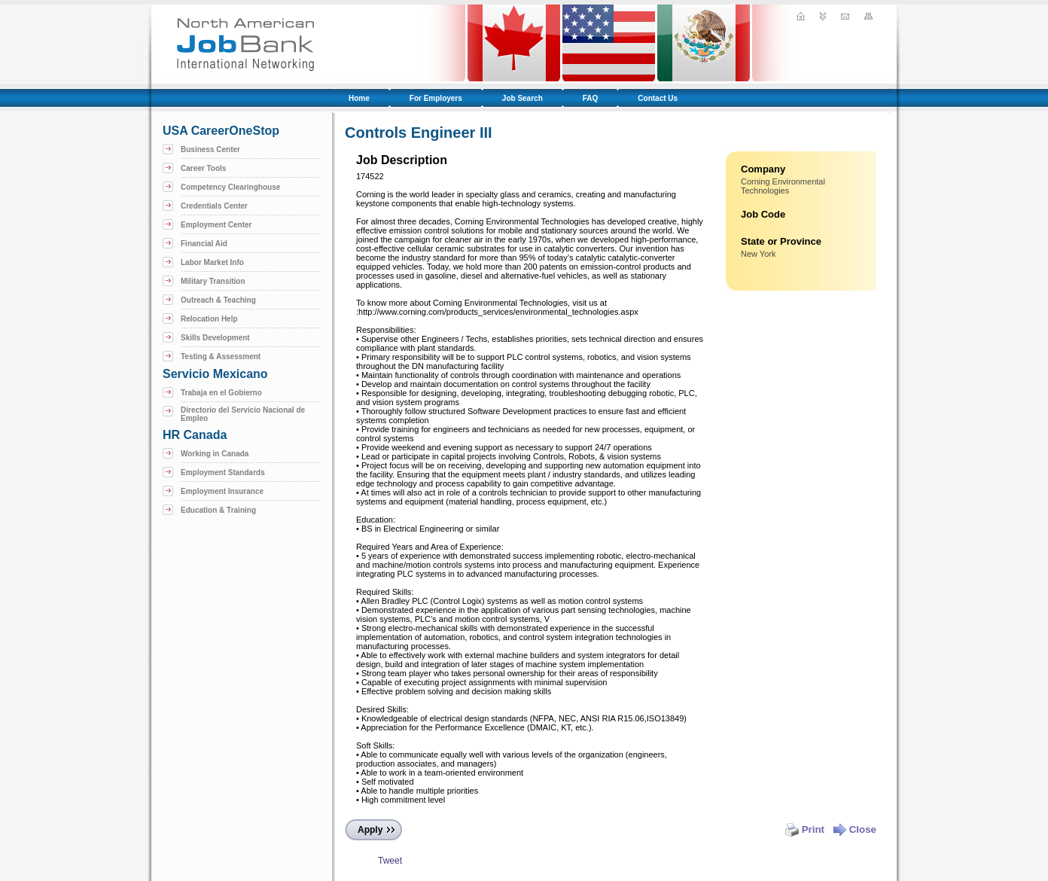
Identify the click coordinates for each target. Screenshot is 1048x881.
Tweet (390, 860)
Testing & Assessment (220, 356)
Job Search (522, 98)
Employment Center (216, 225)
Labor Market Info (212, 262)
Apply (370, 830)
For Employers (436, 98)
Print (804, 829)
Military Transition (213, 281)
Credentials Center (214, 206)
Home (359, 98)
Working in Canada (214, 454)
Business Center (210, 149)
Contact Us (658, 98)
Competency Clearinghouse (230, 187)
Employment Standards (223, 472)
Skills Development (215, 338)
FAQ (591, 98)
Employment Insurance (222, 491)
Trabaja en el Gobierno (221, 393)
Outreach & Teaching (218, 300)
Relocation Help (209, 319)
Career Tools (203, 168)
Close (854, 829)
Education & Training (218, 510)
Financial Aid (204, 243)
